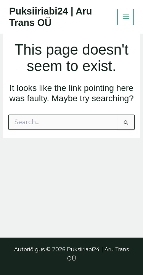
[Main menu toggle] (125, 17)
